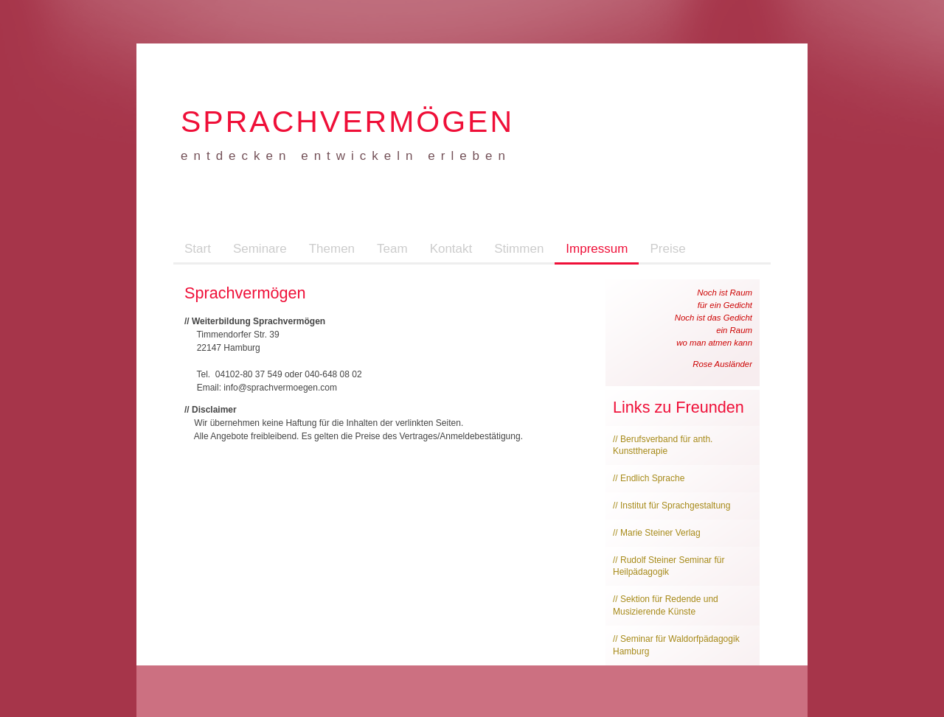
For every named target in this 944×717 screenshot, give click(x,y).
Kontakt (451, 249)
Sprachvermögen (347, 122)
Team (392, 249)
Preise (667, 249)
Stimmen (519, 249)
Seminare (260, 249)
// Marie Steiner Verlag (657, 533)
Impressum (597, 249)
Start (197, 249)
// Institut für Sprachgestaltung (671, 505)
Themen (332, 249)
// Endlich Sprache (648, 478)
